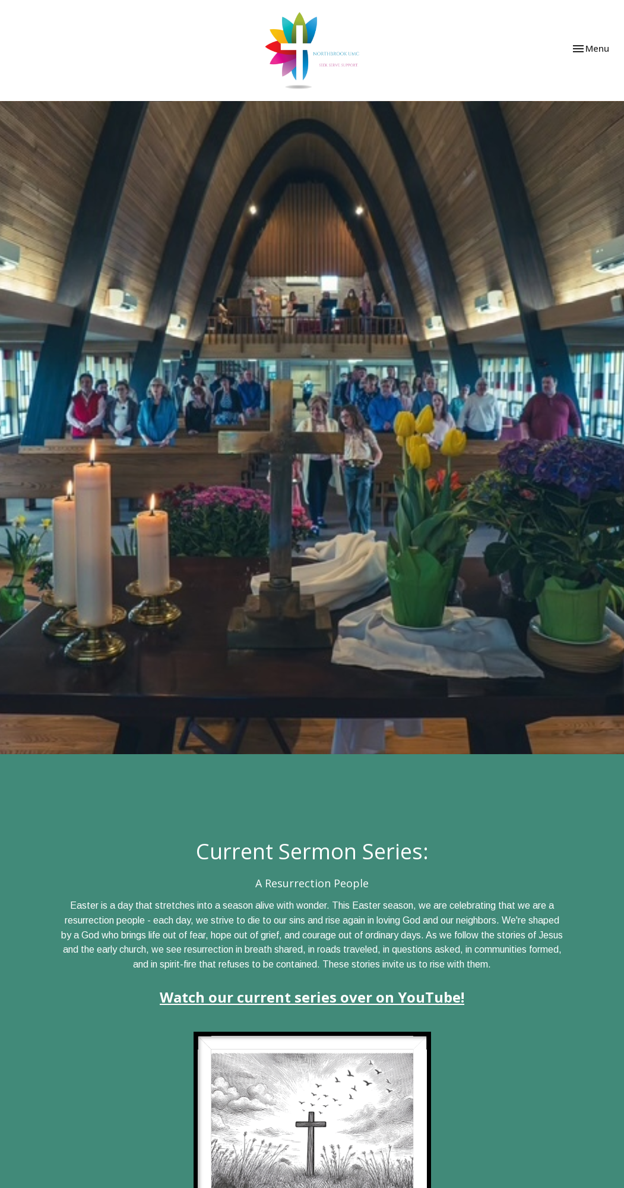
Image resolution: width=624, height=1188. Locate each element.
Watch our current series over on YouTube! (312, 997)
